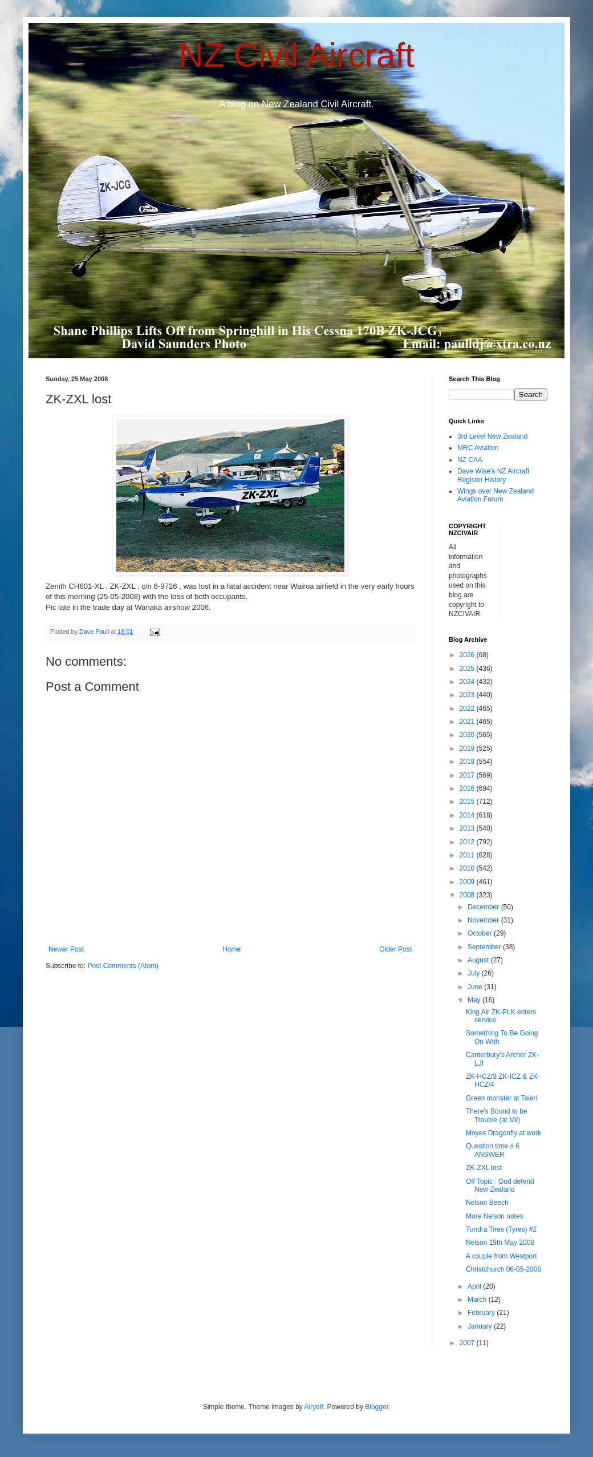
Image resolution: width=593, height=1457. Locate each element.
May (475, 1000)
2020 (468, 735)
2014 (468, 815)
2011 (468, 855)
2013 (468, 828)
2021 (468, 722)
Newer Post (66, 949)
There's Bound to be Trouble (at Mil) (496, 1115)
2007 (468, 1343)
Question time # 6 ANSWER (492, 1150)
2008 (468, 895)
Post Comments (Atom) (123, 966)
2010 (468, 868)
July (475, 973)
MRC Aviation (477, 448)
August (479, 960)
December (484, 907)
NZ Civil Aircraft (296, 55)
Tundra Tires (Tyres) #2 (501, 1229)
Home (231, 949)
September (485, 947)
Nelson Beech (487, 1203)
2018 (468, 762)
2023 (468, 695)
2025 (468, 669)
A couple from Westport (501, 1256)
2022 (468, 709)
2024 (468, 682)
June (476, 987)
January (481, 1326)
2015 (468, 802)
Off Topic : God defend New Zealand (500, 1185)
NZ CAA (469, 460)
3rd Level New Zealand (492, 436)
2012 (468, 842)
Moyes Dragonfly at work (503, 1133)
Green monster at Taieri (501, 1098)
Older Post (395, 949)
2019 (468, 748)
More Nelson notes (494, 1216)
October (481, 933)
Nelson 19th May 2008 (500, 1242)
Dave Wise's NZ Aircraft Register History (493, 475)
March (478, 1300)
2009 (468, 882)
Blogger (376, 1407)
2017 (468, 775)
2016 (468, 788)
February (482, 1313)
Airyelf (313, 1407)
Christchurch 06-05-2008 (503, 1269)
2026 (468, 655)
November (484, 920)
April (475, 1286)
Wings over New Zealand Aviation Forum (495, 495)
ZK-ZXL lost (484, 1168)
